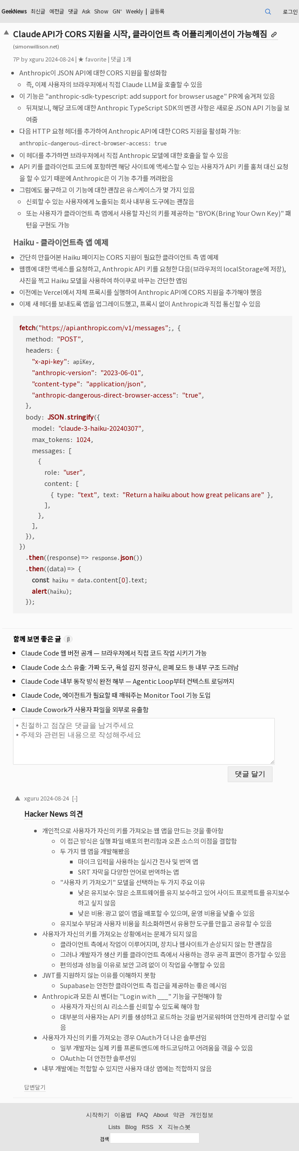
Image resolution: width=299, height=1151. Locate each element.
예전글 (56, 11)
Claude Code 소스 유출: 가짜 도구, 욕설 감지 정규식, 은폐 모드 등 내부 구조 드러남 (130, 667)
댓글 (73, 11)
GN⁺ (117, 11)
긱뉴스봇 (179, 1127)
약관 (179, 1115)
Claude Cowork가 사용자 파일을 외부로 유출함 (84, 709)
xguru (36, 59)
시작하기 (97, 1115)
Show (101, 11)
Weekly (134, 11)
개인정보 (201, 1115)
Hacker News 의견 (53, 814)
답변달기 (35, 1087)
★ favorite (92, 59)
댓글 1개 (121, 59)
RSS (147, 1127)
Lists (114, 1127)
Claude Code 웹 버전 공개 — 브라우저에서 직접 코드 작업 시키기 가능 (114, 652)
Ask (86, 11)
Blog (131, 1127)
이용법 (123, 1115)
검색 (104, 1138)
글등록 (157, 11)
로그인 (290, 11)
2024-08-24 (54, 798)
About (160, 1115)
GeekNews (13, 11)
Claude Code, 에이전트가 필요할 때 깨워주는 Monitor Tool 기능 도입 (116, 695)
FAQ (142, 1115)
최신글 (37, 11)
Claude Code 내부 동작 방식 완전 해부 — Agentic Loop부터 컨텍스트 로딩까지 (127, 681)
